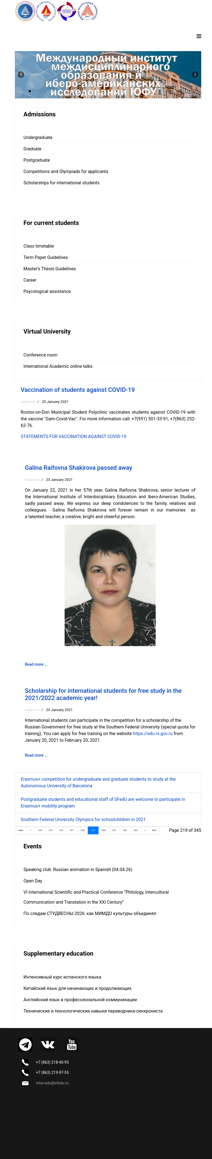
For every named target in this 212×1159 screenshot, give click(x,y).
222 (125, 830)
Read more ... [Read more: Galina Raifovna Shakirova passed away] (36, 664)
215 (51, 830)
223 (136, 830)
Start (20, 830)
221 (114, 830)
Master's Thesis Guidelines (49, 268)
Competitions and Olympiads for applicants (65, 171)
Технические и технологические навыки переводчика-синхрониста (93, 1011)
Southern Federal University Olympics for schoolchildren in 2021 (83, 819)
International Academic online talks (57, 366)
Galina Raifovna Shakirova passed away (78, 467)
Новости (28, 402)
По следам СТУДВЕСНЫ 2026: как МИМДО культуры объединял (89, 913)
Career (29, 280)
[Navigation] (199, 36)
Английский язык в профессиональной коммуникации (80, 999)
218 (82, 830)
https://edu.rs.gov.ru (153, 733)
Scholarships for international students (61, 182)
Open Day (32, 880)
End (154, 830)
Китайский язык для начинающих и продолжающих (77, 988)
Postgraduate (36, 160)
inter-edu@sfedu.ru (52, 1083)
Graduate (32, 148)
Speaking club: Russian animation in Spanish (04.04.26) (77, 869)
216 (61, 830)
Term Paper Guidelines (45, 257)
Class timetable (38, 246)
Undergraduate (37, 137)
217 (72, 830)
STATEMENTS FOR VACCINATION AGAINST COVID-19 (73, 436)
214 (40, 830)
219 (93, 830)
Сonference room (40, 355)
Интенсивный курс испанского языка (62, 977)
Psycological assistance (47, 291)
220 (104, 830)
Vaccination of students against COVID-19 (78, 389)
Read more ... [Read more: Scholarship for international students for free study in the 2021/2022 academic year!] (36, 755)
